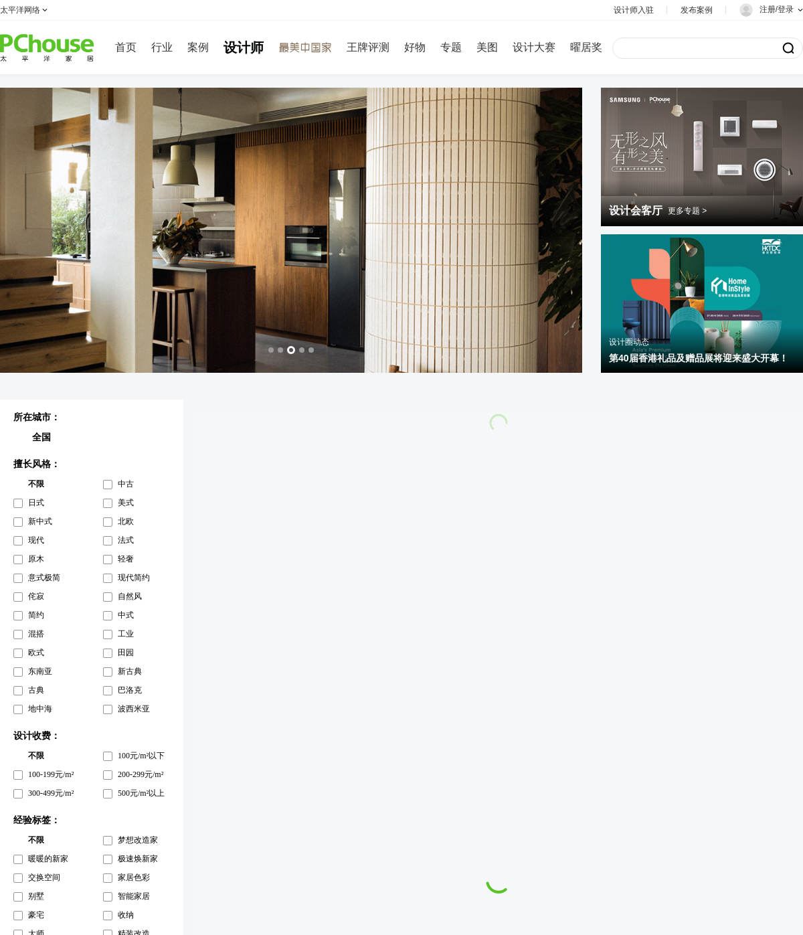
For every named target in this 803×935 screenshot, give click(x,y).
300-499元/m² (51, 793)
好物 (415, 47)
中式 (126, 615)
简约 (36, 615)
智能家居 (134, 896)
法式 (126, 540)
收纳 (126, 915)
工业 (126, 634)
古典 (36, 690)
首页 (126, 47)
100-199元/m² (51, 774)
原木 (36, 559)
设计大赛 (534, 47)
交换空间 (44, 877)
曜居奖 (586, 47)
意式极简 (44, 577)
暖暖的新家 (48, 858)
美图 (487, 47)
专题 (451, 47)
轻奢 (126, 559)
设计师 (244, 47)
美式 (126, 502)
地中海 (40, 708)
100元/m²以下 (141, 755)
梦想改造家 (138, 840)
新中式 (40, 521)
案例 (198, 47)
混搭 (36, 634)
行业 (162, 47)
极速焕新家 (138, 858)
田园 (126, 652)
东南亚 (40, 671)
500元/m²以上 (141, 793)
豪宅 (36, 915)
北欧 (126, 521)
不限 (36, 484)
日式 (36, 502)
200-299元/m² (140, 774)
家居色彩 (134, 877)
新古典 (130, 671)
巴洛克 (130, 690)
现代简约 (134, 577)
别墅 (36, 896)
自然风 (130, 596)
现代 (36, 540)
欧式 (36, 652)
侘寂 (36, 596)
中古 (126, 484)
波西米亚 (134, 708)
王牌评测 (368, 47)
